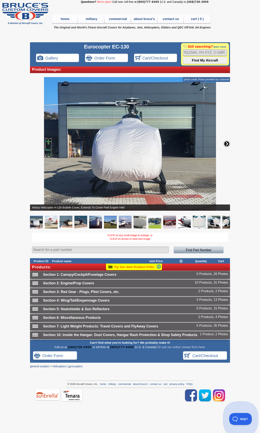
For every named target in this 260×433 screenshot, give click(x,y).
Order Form (100, 58)
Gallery (47, 58)
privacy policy (176, 384)
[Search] (205, 52)
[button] (227, 144)
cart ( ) (197, 19)
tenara (72, 395)
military (91, 19)
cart (165, 384)
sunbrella (47, 394)
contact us (171, 19)
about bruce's (144, 19)
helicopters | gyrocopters (68, 366)
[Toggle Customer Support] (240, 419)
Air (77, 384)
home (65, 19)
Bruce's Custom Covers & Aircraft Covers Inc (26, 13)
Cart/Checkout (151, 58)
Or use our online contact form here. (181, 347)
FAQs (189, 384)
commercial (118, 19)
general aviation (39, 366)
